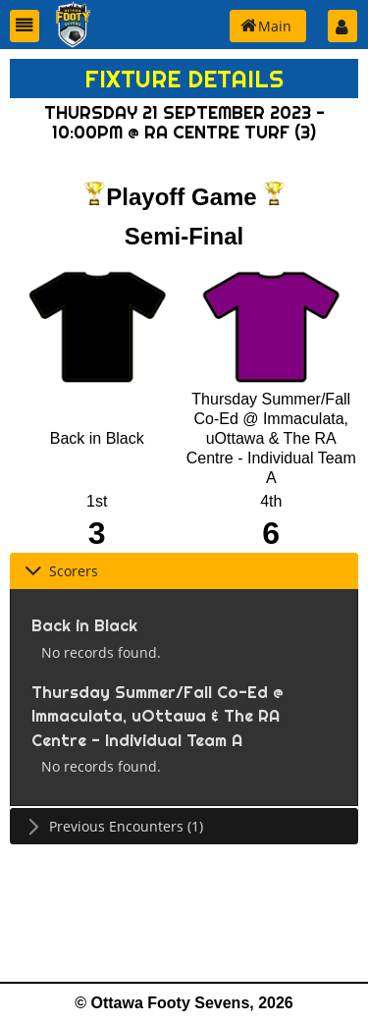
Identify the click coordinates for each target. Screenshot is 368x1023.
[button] (24, 26)
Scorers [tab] (61, 571)
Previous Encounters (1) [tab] (114, 826)
